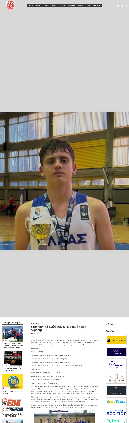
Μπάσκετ (36, 323)
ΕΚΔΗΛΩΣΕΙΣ (71, 6)
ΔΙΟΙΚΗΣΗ (46, 6)
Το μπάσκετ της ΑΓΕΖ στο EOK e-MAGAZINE (12, 415)
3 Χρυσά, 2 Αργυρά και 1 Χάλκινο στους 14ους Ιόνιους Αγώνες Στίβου (12, 345)
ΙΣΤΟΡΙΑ (38, 6)
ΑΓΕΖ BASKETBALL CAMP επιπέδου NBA (12, 369)
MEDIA (88, 6)
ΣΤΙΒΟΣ (54, 6)
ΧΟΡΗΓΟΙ (80, 6)
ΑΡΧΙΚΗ (31, 6)
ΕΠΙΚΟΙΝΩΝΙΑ (96, 6)
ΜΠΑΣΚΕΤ (62, 6)
